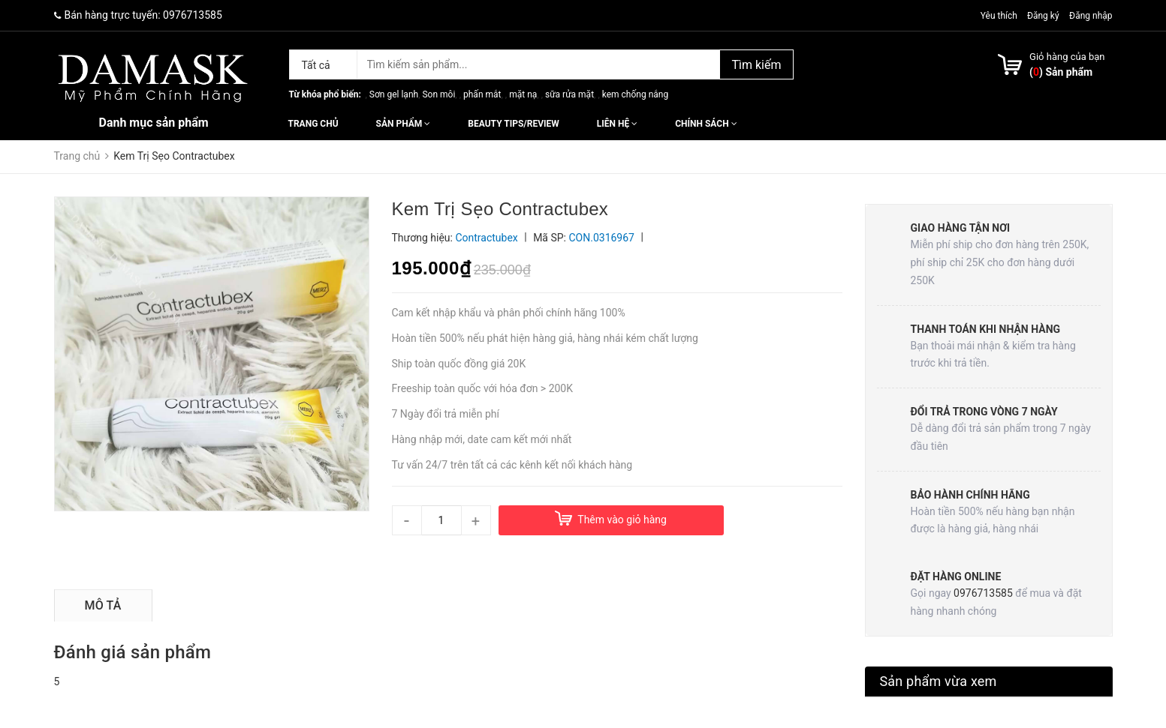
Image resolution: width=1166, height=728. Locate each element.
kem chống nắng (635, 94)
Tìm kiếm (756, 65)
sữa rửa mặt (569, 94)
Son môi (438, 94)
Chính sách (706, 123)
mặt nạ (523, 94)
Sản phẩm (403, 123)
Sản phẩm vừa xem (938, 681)
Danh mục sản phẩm (154, 122)
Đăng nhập (1090, 15)
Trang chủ (313, 123)
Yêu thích (1000, 15)
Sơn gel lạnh (393, 94)
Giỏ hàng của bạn (1066, 56)
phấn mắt (482, 94)
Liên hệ (617, 123)
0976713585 (192, 15)
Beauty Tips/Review (513, 123)
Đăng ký (1043, 15)
